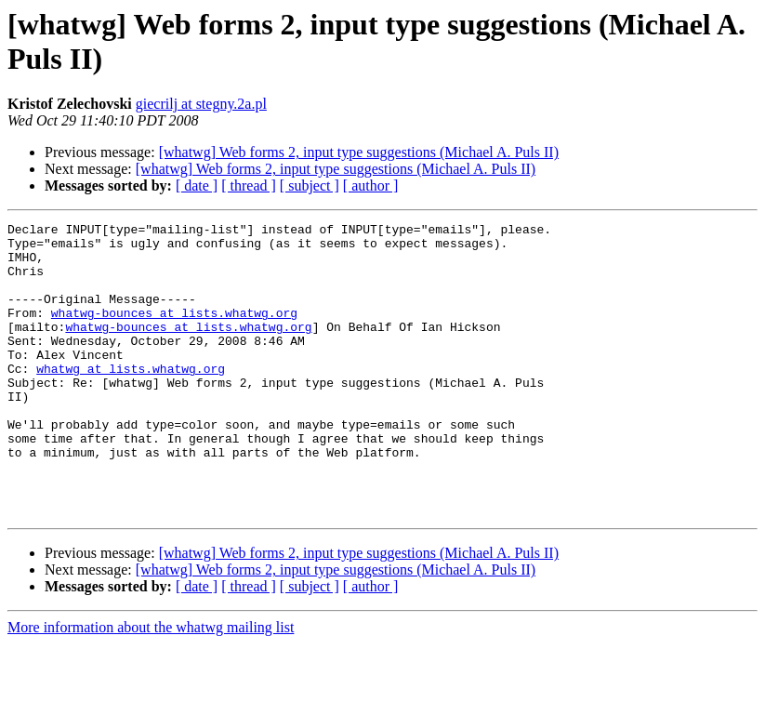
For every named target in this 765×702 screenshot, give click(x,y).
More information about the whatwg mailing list (150, 686)
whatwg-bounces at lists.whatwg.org (174, 332)
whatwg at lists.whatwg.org (130, 399)
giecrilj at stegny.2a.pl (201, 104)
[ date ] (197, 185)
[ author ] (371, 185)
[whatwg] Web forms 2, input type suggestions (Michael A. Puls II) (359, 152)
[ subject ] (309, 185)
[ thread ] (248, 185)
